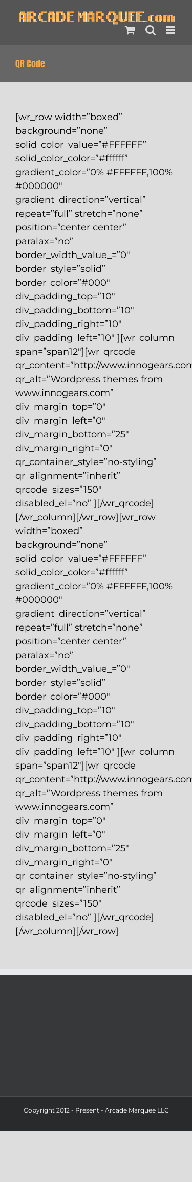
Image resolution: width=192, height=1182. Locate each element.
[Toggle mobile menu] (171, 30)
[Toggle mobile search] (150, 30)
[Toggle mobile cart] (130, 30)
